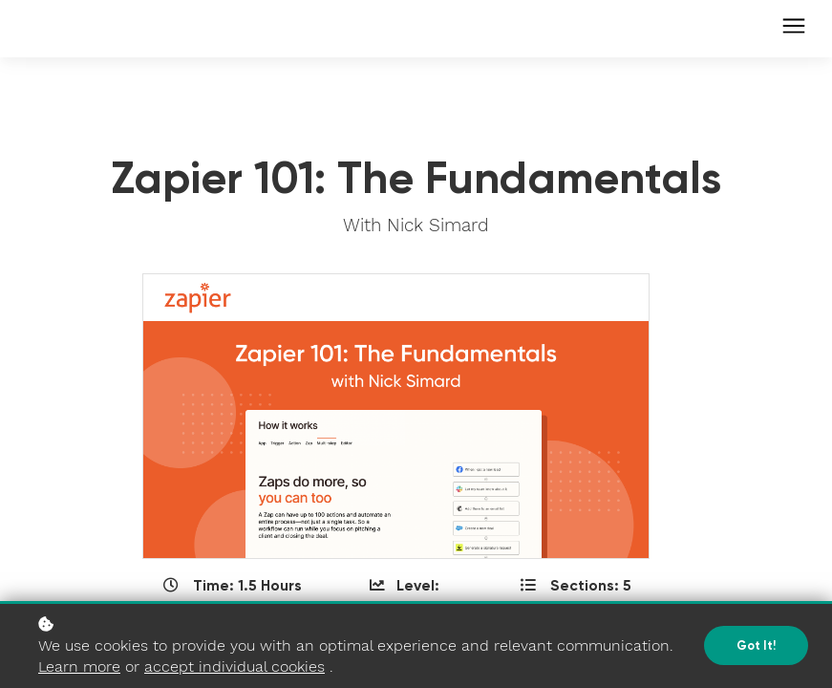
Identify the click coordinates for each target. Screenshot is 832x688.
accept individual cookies (234, 666)
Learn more (79, 666)
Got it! (756, 645)
